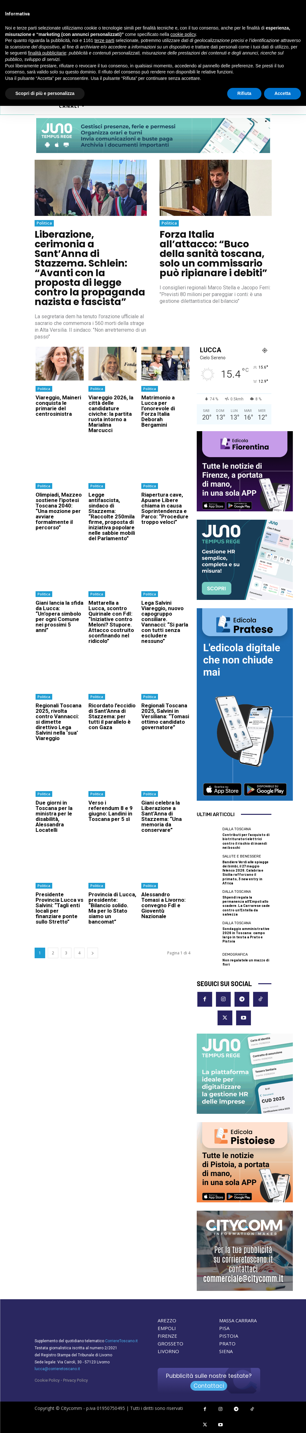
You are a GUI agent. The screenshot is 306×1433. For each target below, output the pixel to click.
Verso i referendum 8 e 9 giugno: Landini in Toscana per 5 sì (110, 810)
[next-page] (92, 952)
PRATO (227, 1343)
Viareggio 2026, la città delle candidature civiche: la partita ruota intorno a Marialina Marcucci (110, 413)
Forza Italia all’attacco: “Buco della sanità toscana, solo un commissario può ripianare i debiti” (213, 254)
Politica (44, 223)
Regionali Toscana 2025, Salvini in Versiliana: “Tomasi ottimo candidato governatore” (165, 716)
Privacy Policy (75, 1380)
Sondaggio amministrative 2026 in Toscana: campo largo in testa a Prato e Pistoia (245, 934)
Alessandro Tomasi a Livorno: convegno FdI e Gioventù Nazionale (163, 905)
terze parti (104, 40)
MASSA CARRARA (238, 1320)
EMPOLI (167, 1328)
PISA (224, 1328)
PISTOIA (228, 1336)
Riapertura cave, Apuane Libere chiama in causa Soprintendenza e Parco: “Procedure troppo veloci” (164, 508)
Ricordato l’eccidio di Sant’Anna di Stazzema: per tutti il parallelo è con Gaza (112, 716)
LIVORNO (168, 1351)
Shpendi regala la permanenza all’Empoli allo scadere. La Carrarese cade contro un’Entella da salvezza (246, 905)
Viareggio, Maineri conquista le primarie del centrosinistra (58, 405)
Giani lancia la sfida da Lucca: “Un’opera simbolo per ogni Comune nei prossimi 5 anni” (59, 616)
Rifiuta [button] (244, 93)
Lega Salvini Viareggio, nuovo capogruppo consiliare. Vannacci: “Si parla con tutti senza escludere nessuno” (164, 621)
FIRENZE (167, 1336)
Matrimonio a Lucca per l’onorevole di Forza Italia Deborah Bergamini (158, 411)
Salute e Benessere (241, 856)
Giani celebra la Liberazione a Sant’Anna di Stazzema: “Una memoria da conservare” (161, 816)
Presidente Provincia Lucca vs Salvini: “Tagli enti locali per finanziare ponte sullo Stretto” (59, 908)
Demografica (235, 954)
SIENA (226, 1351)
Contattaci (209, 1386)
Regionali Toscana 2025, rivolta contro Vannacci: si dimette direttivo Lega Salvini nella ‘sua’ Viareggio (58, 721)
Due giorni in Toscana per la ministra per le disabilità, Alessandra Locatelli (54, 816)
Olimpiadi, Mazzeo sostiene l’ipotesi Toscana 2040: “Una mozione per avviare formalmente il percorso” (59, 510)
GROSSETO (170, 1343)
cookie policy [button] (183, 34)
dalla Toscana (236, 829)
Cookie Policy (47, 1380)
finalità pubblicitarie (47, 52)
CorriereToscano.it (121, 1341)
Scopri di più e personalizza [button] (44, 93)
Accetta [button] (282, 93)
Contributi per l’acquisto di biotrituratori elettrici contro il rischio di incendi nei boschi (245, 840)
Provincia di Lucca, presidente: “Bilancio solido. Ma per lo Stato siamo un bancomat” (112, 908)
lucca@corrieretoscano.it (57, 1369)
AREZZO (167, 1320)
